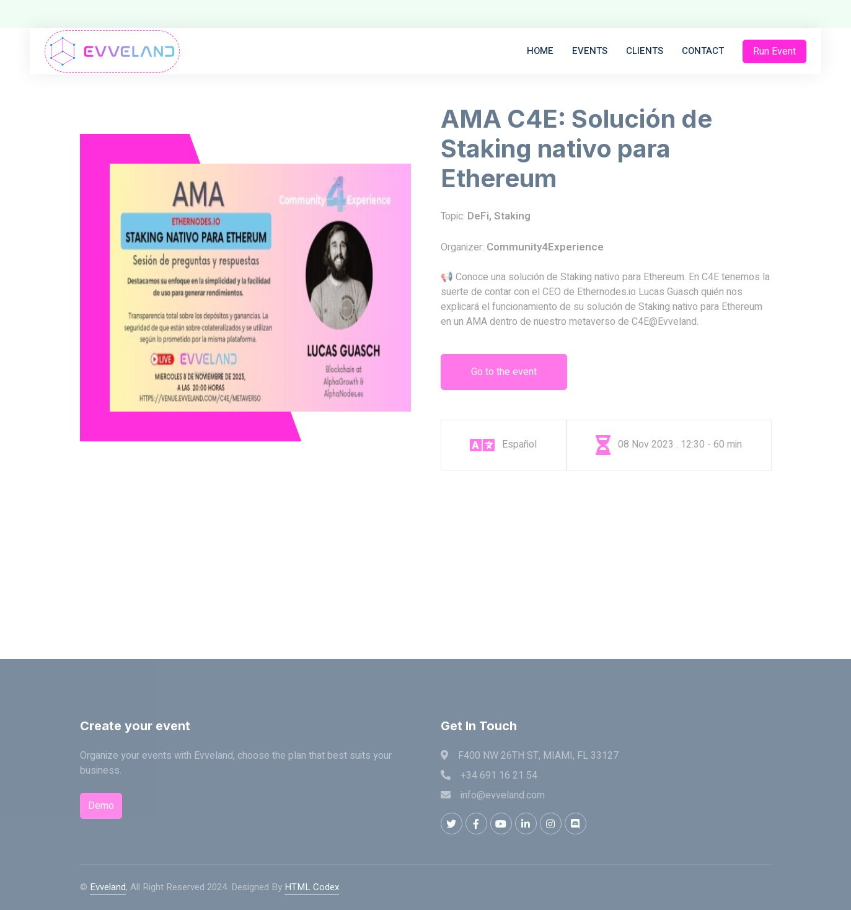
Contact (703, 51)
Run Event (774, 51)
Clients (644, 51)
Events (589, 51)
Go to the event (504, 371)
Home (540, 51)
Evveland (108, 887)
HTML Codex (311, 887)
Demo (101, 805)
